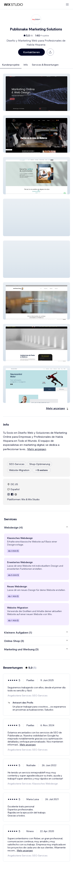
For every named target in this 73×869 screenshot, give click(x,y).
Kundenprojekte (10, 64)
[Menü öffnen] (67, 4)
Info (25, 64)
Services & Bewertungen (45, 64)
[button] (36, 92)
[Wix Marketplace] (13, 5)
